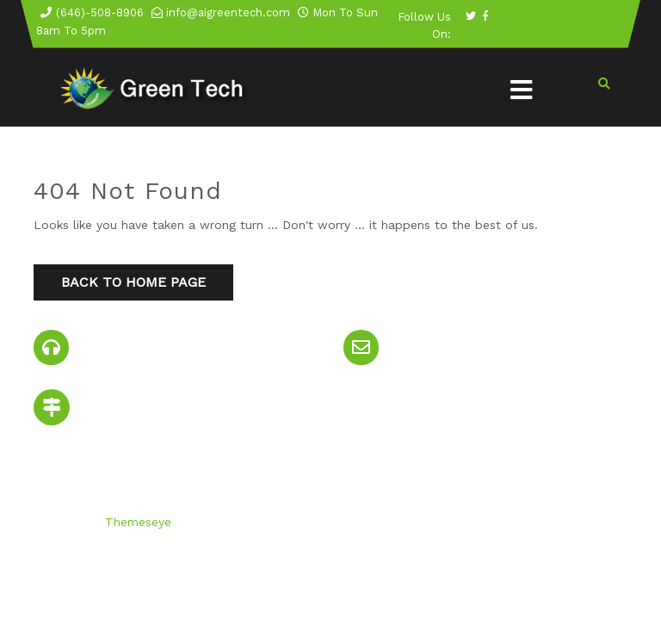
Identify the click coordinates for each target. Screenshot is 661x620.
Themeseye (136, 522)
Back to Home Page (133, 282)
